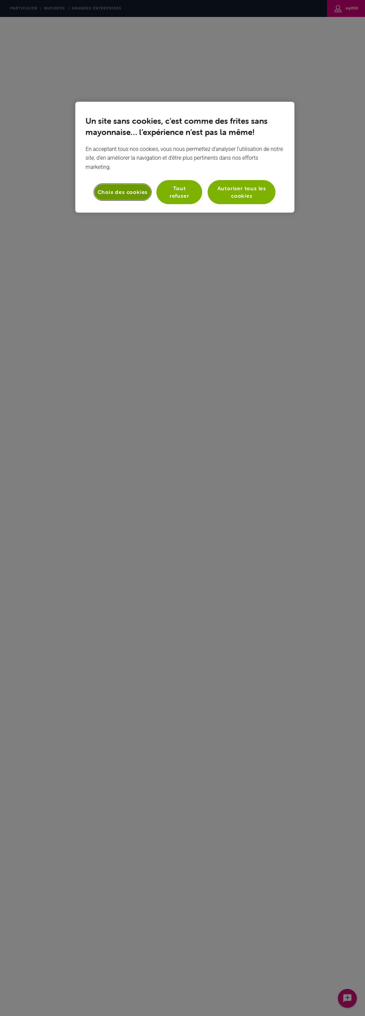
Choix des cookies (123, 192)
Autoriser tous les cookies (241, 192)
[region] (184, 157)
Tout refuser (179, 192)
